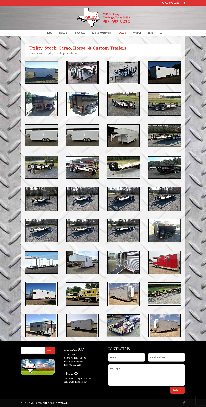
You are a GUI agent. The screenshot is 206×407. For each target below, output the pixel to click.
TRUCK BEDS (79, 33)
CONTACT (137, 33)
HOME (49, 33)
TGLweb (63, 403)
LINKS (150, 33)
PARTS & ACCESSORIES (101, 33)
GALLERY (122, 33)
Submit (177, 390)
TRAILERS (63, 33)
